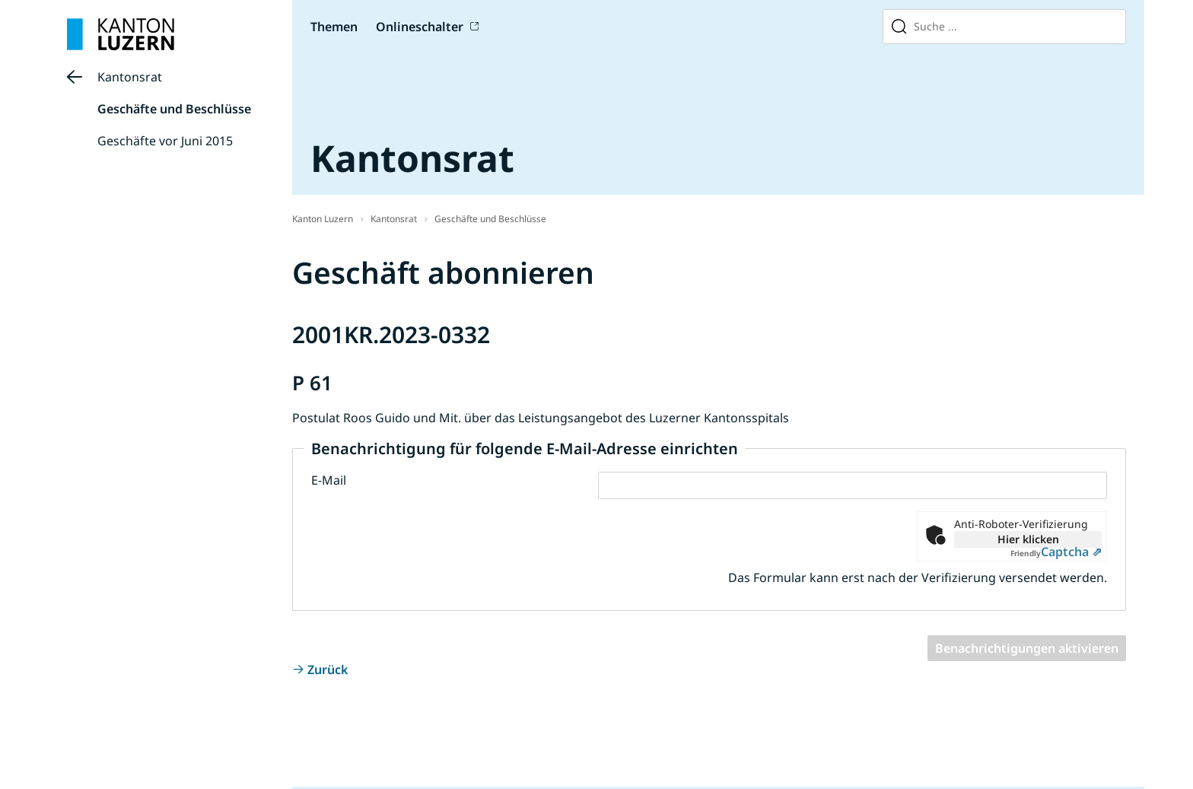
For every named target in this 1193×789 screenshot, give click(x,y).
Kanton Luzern (322, 218)
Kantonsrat (129, 76)
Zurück (327, 669)
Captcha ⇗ (1056, 551)
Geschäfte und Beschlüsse (174, 108)
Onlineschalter (419, 26)
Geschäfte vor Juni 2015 (165, 140)
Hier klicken (1028, 539)
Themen (334, 26)
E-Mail (328, 480)
